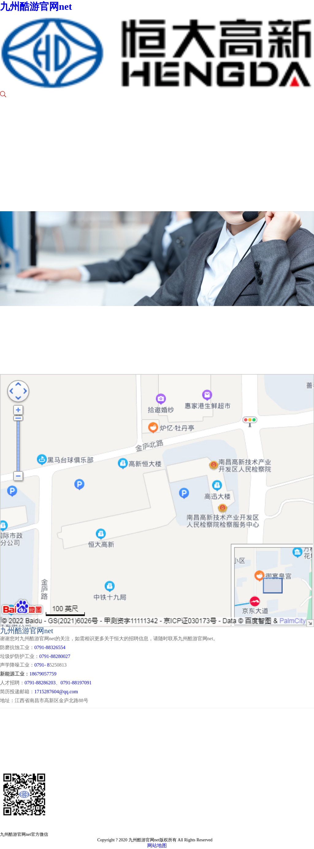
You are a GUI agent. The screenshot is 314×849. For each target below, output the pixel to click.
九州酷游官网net (36, 6)
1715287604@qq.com (56, 691)
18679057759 (42, 673)
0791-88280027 (54, 656)
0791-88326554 (49, 647)
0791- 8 (41, 664)
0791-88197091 (75, 682)
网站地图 (157, 845)
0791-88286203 (40, 682)
